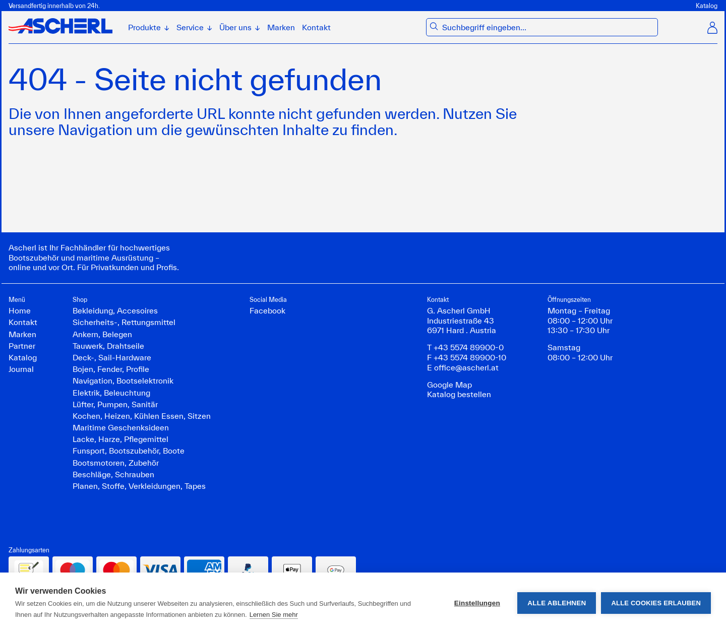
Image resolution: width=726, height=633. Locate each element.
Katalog (706, 5)
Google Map (449, 384)
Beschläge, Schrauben (113, 474)
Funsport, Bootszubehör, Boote (129, 450)
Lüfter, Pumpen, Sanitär (115, 404)
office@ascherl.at (466, 367)
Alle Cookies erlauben (656, 603)
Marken (281, 27)
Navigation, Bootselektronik (123, 380)
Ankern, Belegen (102, 334)
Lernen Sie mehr (274, 614)
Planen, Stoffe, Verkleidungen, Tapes (139, 485)
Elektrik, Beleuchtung (111, 392)
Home (20, 310)
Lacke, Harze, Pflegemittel (120, 439)
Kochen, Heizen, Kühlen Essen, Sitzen (142, 415)
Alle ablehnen (556, 603)
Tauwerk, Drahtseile (108, 345)
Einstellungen (477, 603)
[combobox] (547, 27)
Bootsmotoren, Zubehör (116, 462)
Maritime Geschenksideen (121, 427)
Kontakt (316, 27)
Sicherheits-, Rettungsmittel (124, 322)
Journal (21, 368)
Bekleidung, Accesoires (115, 310)
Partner (22, 345)
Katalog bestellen (459, 394)
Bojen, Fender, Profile (111, 368)
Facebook (267, 310)
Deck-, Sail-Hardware (112, 357)
